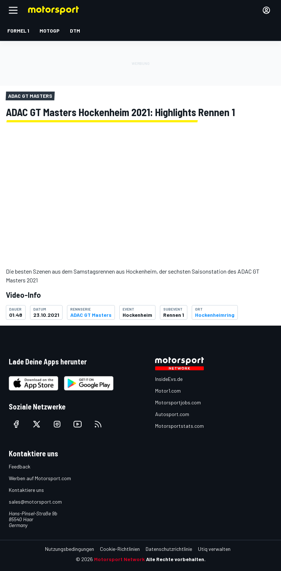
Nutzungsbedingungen (69, 549)
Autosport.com (172, 414)
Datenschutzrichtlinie (169, 549)
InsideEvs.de (169, 379)
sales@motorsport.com (35, 501)
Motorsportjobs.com (178, 402)
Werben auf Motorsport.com (40, 478)
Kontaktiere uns (26, 490)
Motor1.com (168, 391)
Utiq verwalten (214, 549)
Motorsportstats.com (179, 426)
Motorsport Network (119, 559)
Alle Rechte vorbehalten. (176, 559)
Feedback (19, 466)
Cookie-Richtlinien (120, 549)
